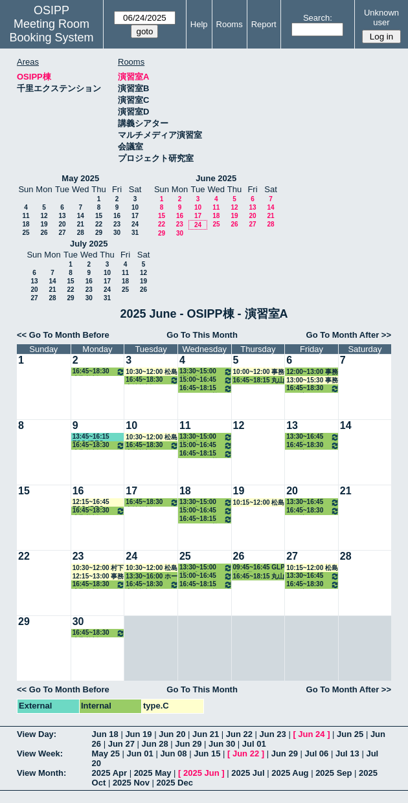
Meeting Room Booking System (52, 30)
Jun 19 (138, 734)
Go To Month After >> (348, 335)
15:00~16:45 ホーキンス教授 (205, 380)
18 (25, 224)
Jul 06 (316, 753)
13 (61, 215)
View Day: (36, 734)
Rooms (229, 24)
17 (135, 215)
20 (61, 224)
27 (61, 232)
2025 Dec (175, 782)
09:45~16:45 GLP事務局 (259, 568)
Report (264, 24)
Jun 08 (173, 753)
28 (80, 232)
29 (98, 232)
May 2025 (80, 178)
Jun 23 (273, 734)
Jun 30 (222, 744)
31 (135, 232)
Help (199, 24)
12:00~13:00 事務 (312, 371)
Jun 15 (207, 753)
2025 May (153, 773)
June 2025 (216, 178)
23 (116, 224)
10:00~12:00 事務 (259, 371)
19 (43, 224)
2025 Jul (247, 773)
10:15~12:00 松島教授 (259, 503)
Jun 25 (350, 734)
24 (135, 224)
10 (135, 207)
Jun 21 (205, 734)
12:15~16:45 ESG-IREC (91, 502)
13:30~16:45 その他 (312, 437)
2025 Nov (131, 782)
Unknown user (381, 17)
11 (25, 215)
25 (25, 232)
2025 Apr (109, 773)
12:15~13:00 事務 (98, 576)
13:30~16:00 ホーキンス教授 (151, 576)
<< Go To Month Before (63, 335)
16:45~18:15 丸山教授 (259, 380)
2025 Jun (201, 773)
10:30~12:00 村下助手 (98, 568)
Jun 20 (172, 734)
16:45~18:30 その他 (312, 388)
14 (80, 215)
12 (43, 215)
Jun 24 (311, 734)
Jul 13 (347, 753)
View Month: (41, 773)
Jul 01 (254, 744)
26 (43, 232)
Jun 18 (105, 734)
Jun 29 (188, 744)
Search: (317, 18)
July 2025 (89, 243)
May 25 (106, 753)
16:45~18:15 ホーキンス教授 (205, 388)
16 (116, 215)
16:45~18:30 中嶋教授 (152, 380)
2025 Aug (289, 773)
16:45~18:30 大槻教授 (99, 372)
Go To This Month (202, 335)
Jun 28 (154, 744)
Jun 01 (140, 753)
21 (80, 224)
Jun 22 (239, 734)
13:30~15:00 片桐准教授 (205, 372)
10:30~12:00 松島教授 (151, 372)
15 (98, 215)
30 (116, 232)
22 (98, 224)
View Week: (40, 753)
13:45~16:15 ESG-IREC (91, 437)
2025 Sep (333, 773)
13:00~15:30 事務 (312, 380)
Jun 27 (121, 744)
